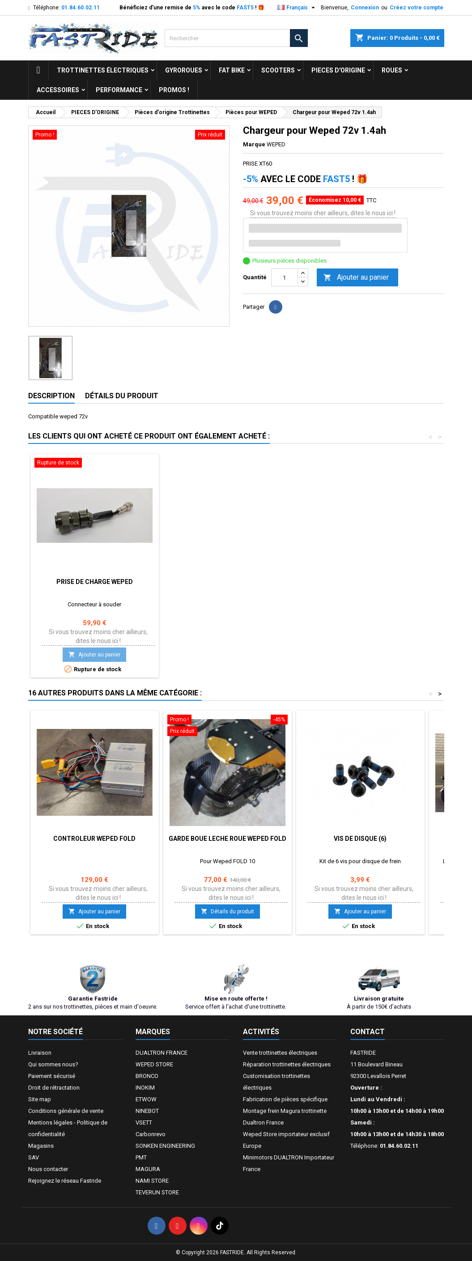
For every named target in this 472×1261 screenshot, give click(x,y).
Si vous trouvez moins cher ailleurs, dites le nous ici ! (322, 213)
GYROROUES (183, 70)
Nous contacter (48, 1169)
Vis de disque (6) (360, 838)
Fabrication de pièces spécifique (285, 1099)
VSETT (144, 1122)
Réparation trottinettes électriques (287, 1064)
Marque (254, 144)
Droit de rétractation (54, 1087)
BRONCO (147, 1076)
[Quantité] (284, 277)
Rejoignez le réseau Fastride (64, 1180)
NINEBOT (147, 1111)
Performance (119, 90)
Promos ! (174, 90)
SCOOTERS (278, 70)
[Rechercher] (236, 38)
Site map (39, 1099)
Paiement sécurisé (51, 1076)
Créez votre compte (416, 7)
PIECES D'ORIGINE (338, 70)
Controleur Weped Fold (94, 838)
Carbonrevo (151, 1134)
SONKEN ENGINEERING (165, 1145)
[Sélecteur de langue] (297, 7)
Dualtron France (263, 1122)
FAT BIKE (232, 70)
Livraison (39, 1052)
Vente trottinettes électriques (280, 1052)
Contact (367, 1031)
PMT (141, 1157)
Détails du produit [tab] (121, 396)
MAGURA (148, 1169)
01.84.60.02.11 (80, 7)
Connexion (365, 7)
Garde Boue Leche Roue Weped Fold (227, 838)
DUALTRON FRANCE (161, 1052)
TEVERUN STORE (157, 1192)
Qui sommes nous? (53, 1064)
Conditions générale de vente (65, 1111)
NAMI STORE (152, 1180)
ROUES (392, 70)
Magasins (41, 1145)
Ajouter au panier (356, 277)
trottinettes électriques (103, 70)
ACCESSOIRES (58, 90)
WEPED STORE (154, 1064)
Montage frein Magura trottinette (285, 1111)
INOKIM (145, 1087)
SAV (33, 1157)
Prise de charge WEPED (94, 581)
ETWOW (146, 1099)
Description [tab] (51, 396)
